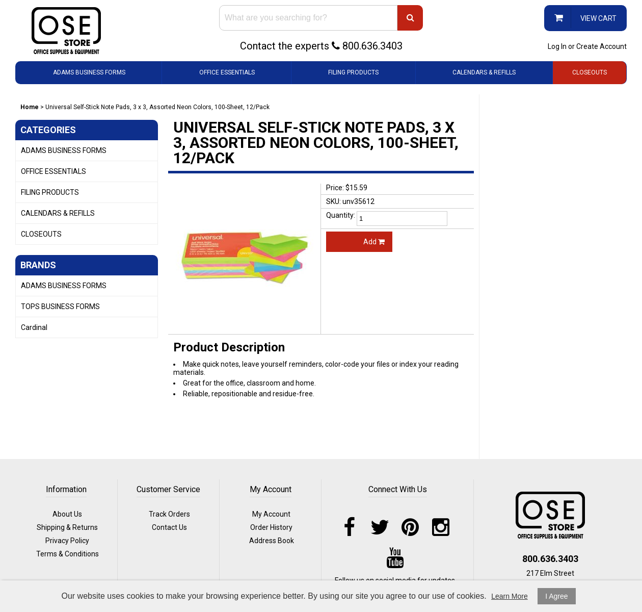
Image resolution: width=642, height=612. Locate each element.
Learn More (509, 596)
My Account (271, 514)
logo (550, 515)
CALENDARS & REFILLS (484, 72)
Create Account (601, 46)
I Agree (556, 596)
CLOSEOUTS (589, 72)
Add (374, 242)
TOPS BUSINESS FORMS (60, 306)
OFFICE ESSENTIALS (227, 72)
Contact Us (169, 527)
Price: (335, 188)
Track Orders (169, 514)
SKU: (333, 201)
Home (29, 107)
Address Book (271, 541)
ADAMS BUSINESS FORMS (89, 72)
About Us (67, 514)
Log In (557, 46)
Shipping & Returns (67, 527)
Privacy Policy (67, 541)
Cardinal (34, 327)
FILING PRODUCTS (353, 72)
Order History (271, 527)
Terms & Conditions (67, 554)
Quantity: (340, 215)
